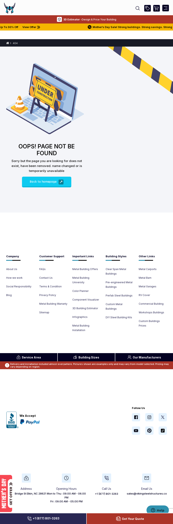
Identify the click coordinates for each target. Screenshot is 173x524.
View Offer (39, 27)
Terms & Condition (50, 286)
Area (28, 357)
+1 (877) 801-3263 (43, 518)
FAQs (42, 269)
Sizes (86, 357)
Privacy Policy (47, 295)
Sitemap (44, 312)
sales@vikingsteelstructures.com (148, 493)
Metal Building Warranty (53, 303)
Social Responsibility (18, 286)
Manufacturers (144, 357)
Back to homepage (46, 182)
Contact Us (46, 277)
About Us (11, 269)
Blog (9, 295)
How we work (14, 277)
